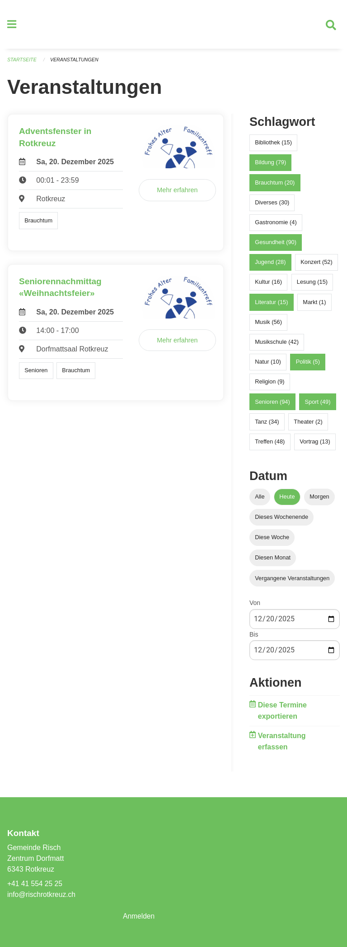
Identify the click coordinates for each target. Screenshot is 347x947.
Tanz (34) (267, 424)
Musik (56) (268, 325)
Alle (259, 500)
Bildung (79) (270, 165)
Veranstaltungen (76, 63)
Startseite (22, 63)
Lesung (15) (312, 285)
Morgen (319, 500)
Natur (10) (268, 365)
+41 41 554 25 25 (35, 883)
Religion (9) (269, 385)
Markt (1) (314, 305)
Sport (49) (318, 405)
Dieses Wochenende (281, 520)
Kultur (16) (268, 285)
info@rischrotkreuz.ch (42, 894)
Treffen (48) (270, 445)
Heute (287, 500)
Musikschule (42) (277, 345)
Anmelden (139, 916)
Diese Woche (272, 540)
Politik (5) (308, 365)
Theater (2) (308, 424)
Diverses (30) (272, 205)
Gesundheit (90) (275, 245)
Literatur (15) (271, 305)
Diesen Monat (273, 561)
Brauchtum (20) (275, 185)
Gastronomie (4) (275, 225)
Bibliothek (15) (273, 146)
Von (254, 606)
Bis (253, 637)
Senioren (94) (272, 405)
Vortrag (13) (315, 445)
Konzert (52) (316, 265)
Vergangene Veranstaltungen (292, 581)
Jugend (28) (270, 265)
